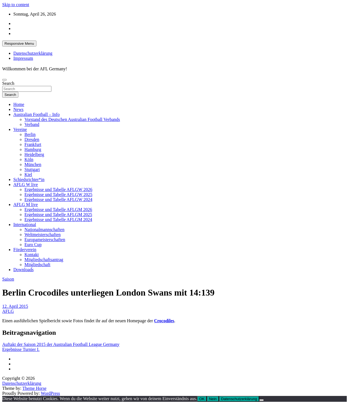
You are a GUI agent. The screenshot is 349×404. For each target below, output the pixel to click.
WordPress (50, 393)
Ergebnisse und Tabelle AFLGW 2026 (58, 189)
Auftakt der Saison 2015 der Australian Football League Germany (60, 344)
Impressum (23, 58)
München (32, 164)
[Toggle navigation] (4, 80)
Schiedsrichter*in (28, 179)
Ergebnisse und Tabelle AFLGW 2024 (58, 199)
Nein (212, 399)
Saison (8, 279)
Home (18, 104)
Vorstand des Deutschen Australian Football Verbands (72, 119)
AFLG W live (25, 184)
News (18, 109)
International (24, 224)
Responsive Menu (19, 43)
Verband (31, 124)
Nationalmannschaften (44, 229)
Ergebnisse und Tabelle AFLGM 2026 (58, 209)
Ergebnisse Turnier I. (20, 349)
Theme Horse (35, 388)
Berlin (30, 134)
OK (202, 399)
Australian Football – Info (36, 114)
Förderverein (24, 249)
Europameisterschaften (44, 239)
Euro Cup (33, 244)
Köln (28, 159)
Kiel (28, 174)
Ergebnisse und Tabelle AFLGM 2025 (58, 214)
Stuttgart (32, 169)
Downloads (23, 269)
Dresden (31, 139)
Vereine (20, 129)
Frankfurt (32, 144)
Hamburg (32, 149)
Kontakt (31, 254)
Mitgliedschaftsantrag (43, 259)
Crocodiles (164, 320)
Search (8, 83)
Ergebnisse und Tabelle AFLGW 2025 (58, 194)
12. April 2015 (15, 306)
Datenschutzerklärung (32, 53)
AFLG (8, 311)
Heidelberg (34, 154)
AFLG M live (25, 204)
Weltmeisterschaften (42, 234)
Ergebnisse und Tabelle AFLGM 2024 (58, 219)
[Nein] (261, 400)
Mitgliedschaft (37, 264)
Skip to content (15, 4)
